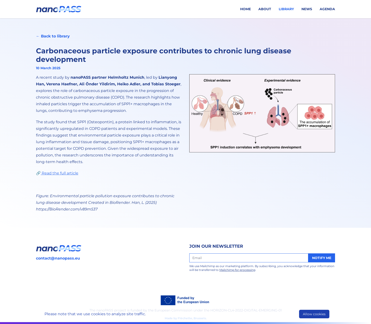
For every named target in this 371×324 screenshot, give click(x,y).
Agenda (327, 9)
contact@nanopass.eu (58, 258)
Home (245, 9)
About (264, 9)
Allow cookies (314, 314)
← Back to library (53, 36)
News (306, 9)
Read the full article (59, 173)
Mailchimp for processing (237, 270)
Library (286, 9)
